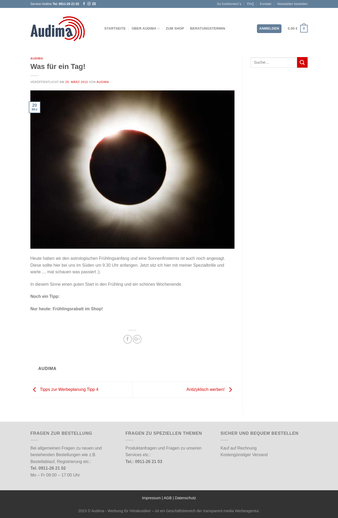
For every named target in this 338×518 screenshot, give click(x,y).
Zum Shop (175, 28)
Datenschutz (185, 498)
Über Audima (146, 28)
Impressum (151, 498)
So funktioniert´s (229, 4)
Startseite (115, 28)
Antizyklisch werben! (210, 389)
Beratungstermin (207, 28)
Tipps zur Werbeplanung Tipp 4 (64, 389)
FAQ (250, 4)
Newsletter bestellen (292, 4)
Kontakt (265, 4)
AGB (168, 498)
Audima (36, 58)
